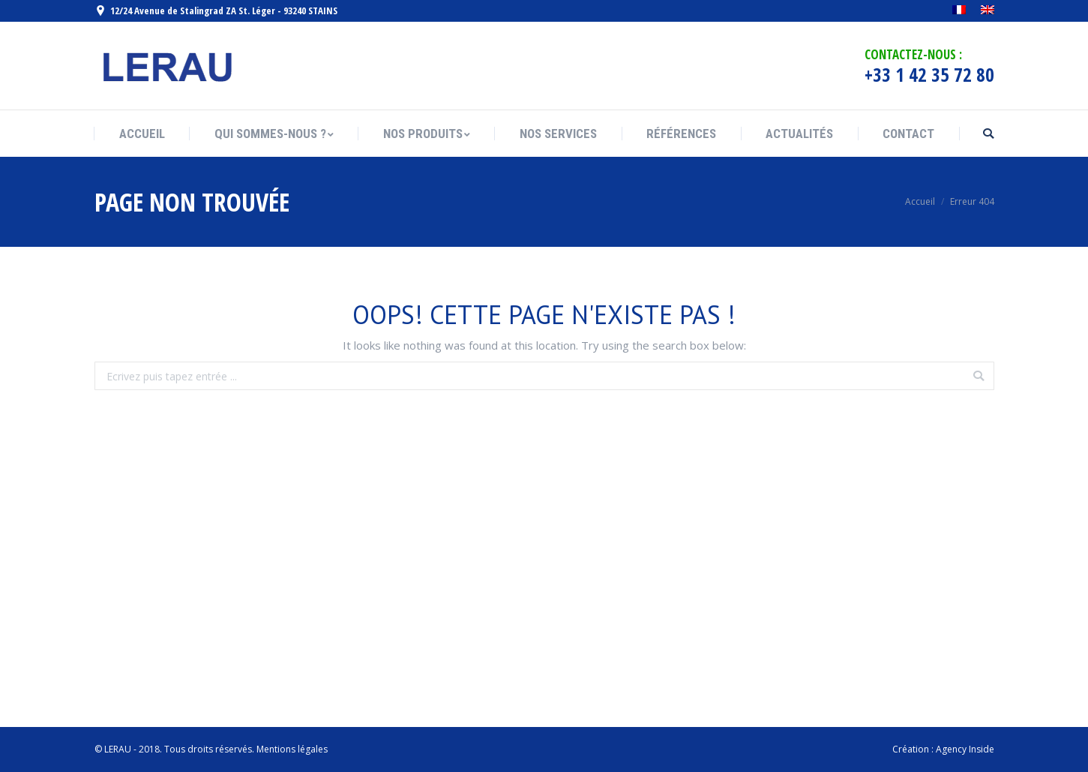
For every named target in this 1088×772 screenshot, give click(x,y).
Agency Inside (965, 749)
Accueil (920, 201)
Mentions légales (292, 749)
